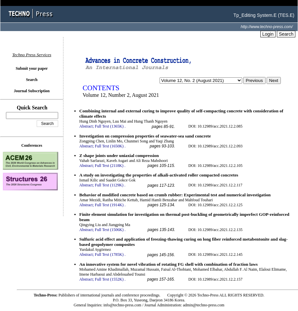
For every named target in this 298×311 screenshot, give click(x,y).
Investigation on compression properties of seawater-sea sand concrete (145, 136)
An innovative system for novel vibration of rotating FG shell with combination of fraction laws (168, 264)
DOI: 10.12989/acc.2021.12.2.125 (215, 205)
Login (268, 34)
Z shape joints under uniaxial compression (119, 155)
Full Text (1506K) (109, 229)
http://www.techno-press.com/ (267, 26)
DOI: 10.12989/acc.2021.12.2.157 (215, 279)
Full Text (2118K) (109, 165)
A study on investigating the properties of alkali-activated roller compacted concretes (158, 175)
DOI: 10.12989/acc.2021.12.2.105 (215, 165)
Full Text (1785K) (109, 254)
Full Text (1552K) (109, 279)
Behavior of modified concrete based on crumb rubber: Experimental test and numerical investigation (175, 194)
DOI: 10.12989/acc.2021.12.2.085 (215, 126)
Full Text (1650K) (109, 146)
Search (286, 34)
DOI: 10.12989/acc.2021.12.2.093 (215, 146)
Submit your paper (32, 68)
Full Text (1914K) (109, 205)
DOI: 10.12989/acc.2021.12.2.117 (215, 185)
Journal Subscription (32, 91)
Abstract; (86, 126)
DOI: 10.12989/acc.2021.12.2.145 (215, 254)
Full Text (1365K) (109, 126)
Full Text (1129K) (109, 185)
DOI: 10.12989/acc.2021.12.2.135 (215, 229)
